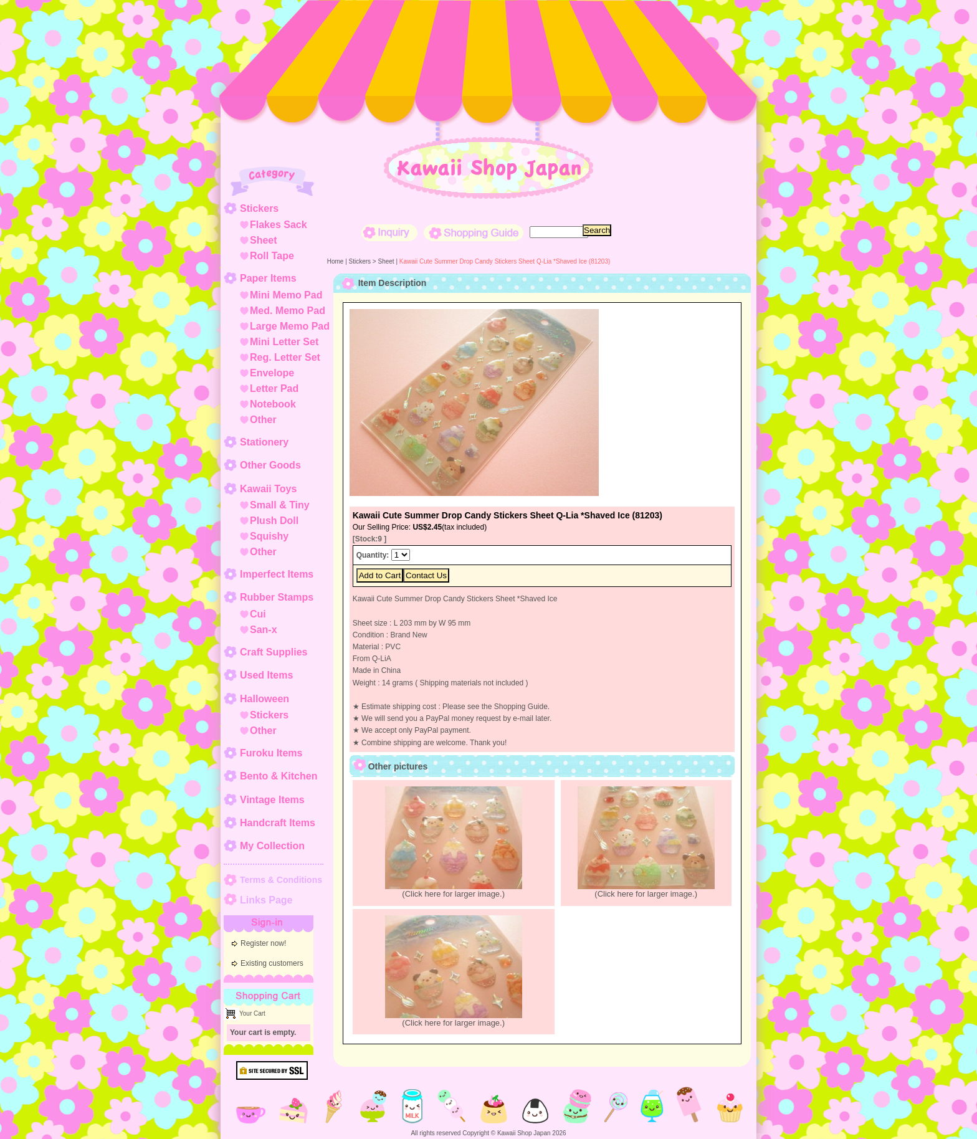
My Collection (272, 846)
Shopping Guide (473, 232)
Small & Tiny (280, 505)
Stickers (259, 208)
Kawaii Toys (268, 489)
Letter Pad (274, 388)
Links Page (266, 900)
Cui (258, 614)
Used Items (266, 675)
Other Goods (270, 465)
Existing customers (272, 963)
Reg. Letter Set (285, 357)
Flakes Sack (278, 224)
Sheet (263, 240)
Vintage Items (272, 799)
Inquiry (389, 232)
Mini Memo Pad (286, 295)
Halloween (264, 698)
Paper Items (268, 278)
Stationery (264, 442)
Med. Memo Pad (287, 310)
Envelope (272, 373)
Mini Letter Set (284, 341)
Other (263, 419)
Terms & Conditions (281, 880)
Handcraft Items (277, 822)
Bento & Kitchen (278, 776)
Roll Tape (272, 255)
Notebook (273, 404)
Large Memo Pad (290, 326)
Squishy (269, 536)
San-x (263, 629)
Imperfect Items (276, 574)
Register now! (263, 943)
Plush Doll (274, 520)
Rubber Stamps (276, 597)
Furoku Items (271, 753)
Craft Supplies (273, 652)
